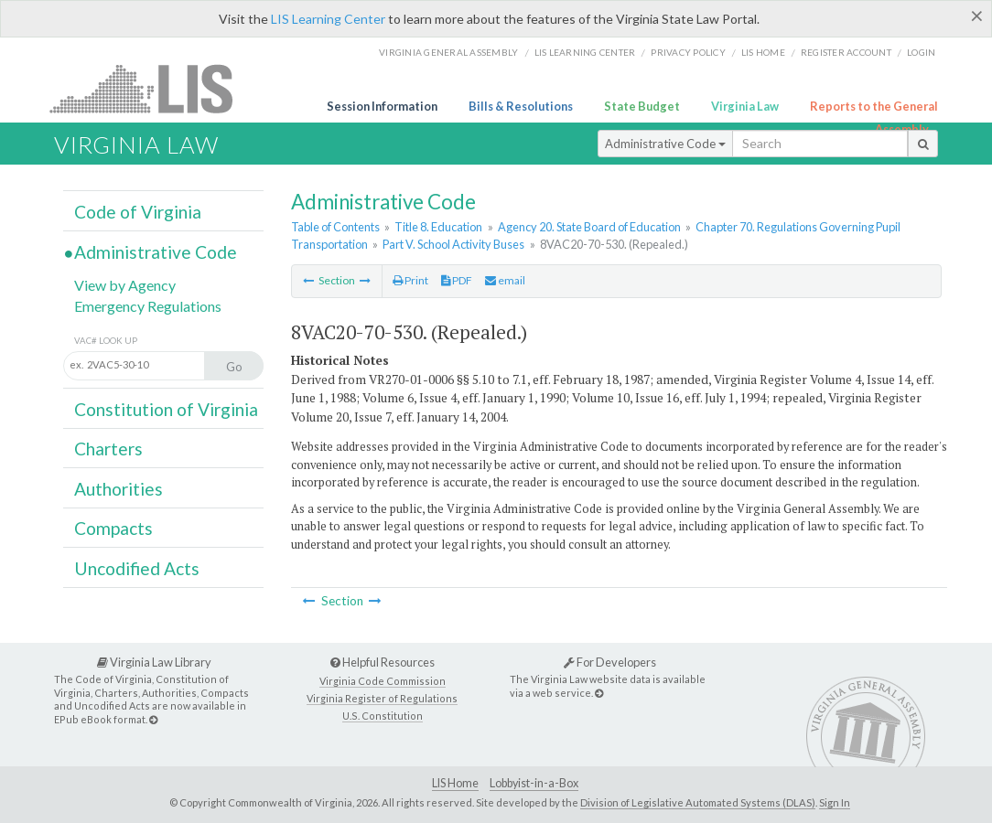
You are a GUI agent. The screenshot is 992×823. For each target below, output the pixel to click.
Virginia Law (745, 106)
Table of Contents (335, 226)
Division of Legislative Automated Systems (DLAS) (697, 802)
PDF (456, 280)
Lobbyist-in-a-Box (534, 783)
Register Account (846, 52)
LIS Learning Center (328, 19)
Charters (108, 448)
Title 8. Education (438, 226)
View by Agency (125, 285)
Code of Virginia (137, 211)
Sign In (834, 802)
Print (410, 280)
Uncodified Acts (136, 568)
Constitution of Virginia (166, 409)
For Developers (610, 662)
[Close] (977, 15)
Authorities (118, 488)
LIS (151, 88)
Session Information (382, 106)
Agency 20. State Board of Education (589, 226)
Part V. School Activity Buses (453, 244)
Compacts (113, 528)
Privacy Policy (688, 52)
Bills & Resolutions (521, 106)
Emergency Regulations (147, 306)
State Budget (642, 106)
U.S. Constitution (382, 715)
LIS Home (455, 783)
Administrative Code (665, 143)
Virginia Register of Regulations (382, 698)
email (505, 280)
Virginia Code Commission (382, 681)
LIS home (763, 52)
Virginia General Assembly (448, 52)
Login (921, 52)
